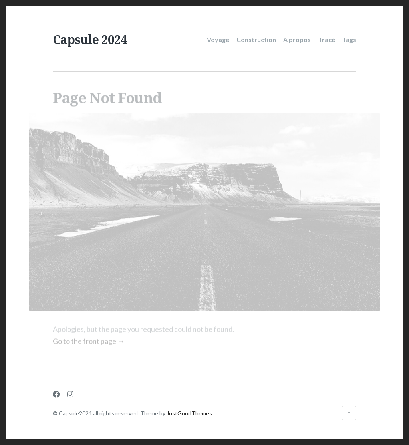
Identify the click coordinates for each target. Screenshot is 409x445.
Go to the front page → (89, 338)
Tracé (326, 39)
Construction (256, 39)
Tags (349, 39)
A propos (297, 39)
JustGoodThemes (189, 413)
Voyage (218, 39)
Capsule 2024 (90, 39)
